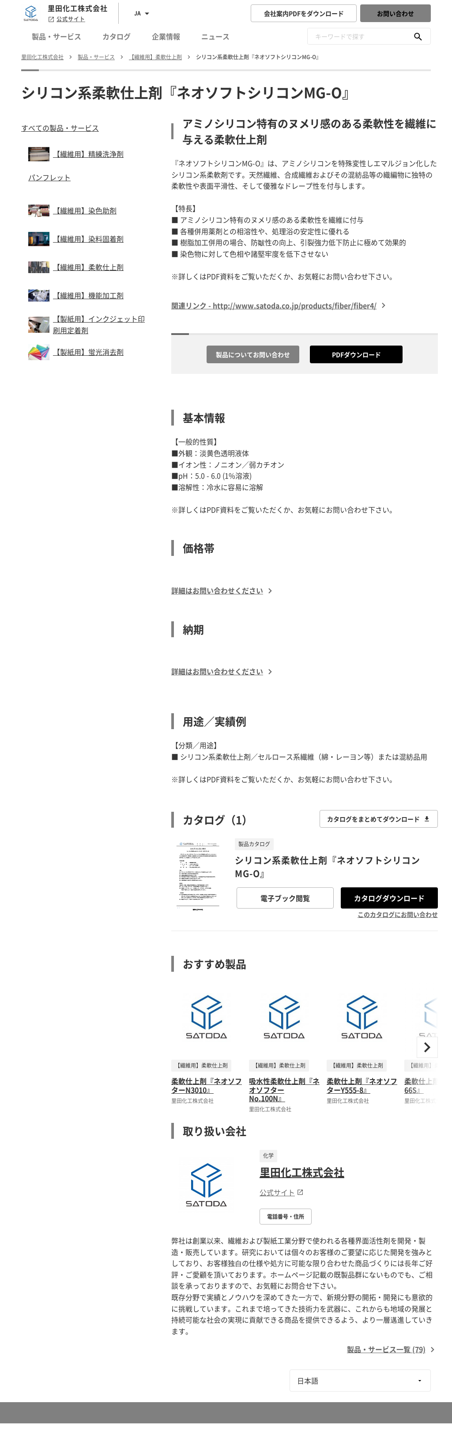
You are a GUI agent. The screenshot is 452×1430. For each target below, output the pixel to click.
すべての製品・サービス (60, 127)
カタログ (116, 36)
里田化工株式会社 (302, 1172)
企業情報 (166, 36)
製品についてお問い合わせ (253, 354)
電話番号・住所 (285, 1217)
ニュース (215, 36)
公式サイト (66, 19)
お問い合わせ (395, 13)
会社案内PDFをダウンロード (304, 13)
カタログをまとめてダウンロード (378, 818)
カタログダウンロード (389, 898)
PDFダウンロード (356, 354)
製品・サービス (56, 36)
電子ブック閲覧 (285, 898)
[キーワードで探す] (418, 36)
